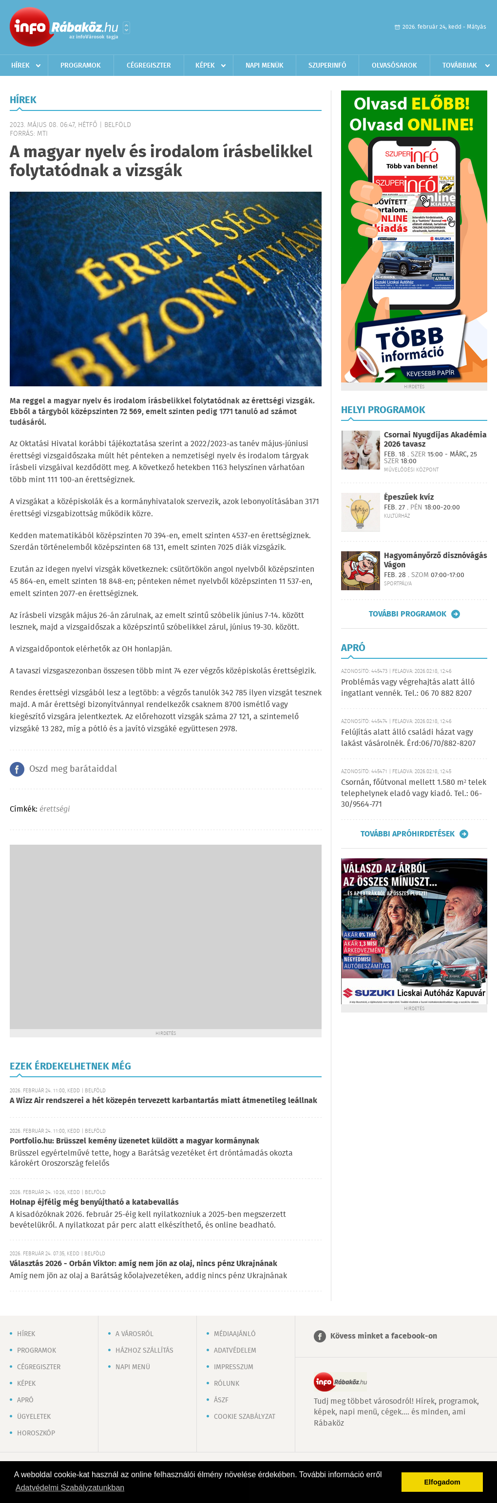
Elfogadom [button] (442, 1482)
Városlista (126, 27)
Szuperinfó (327, 65)
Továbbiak (459, 65)
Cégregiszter (149, 65)
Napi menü (132, 1367)
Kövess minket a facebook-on (383, 1336)
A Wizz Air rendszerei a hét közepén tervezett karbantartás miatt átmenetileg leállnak (163, 1101)
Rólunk (226, 1383)
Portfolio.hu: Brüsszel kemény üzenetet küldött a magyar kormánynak (134, 1141)
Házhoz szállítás (144, 1350)
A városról (134, 1334)
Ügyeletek (34, 1417)
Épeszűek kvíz (409, 497)
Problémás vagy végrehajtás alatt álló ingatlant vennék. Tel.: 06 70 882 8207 (408, 687)
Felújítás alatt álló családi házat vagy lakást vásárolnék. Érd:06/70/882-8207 (408, 737)
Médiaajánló (235, 1334)
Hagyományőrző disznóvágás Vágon (435, 560)
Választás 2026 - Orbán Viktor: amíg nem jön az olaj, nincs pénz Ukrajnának (143, 1264)
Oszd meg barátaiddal (73, 769)
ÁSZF (221, 1400)
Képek (205, 65)
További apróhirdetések (408, 834)
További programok (407, 614)
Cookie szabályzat (244, 1417)
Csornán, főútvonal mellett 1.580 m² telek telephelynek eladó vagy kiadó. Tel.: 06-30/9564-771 (413, 794)
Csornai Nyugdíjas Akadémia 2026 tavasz (435, 440)
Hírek (20, 65)
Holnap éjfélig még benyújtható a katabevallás (94, 1202)
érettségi (54, 809)
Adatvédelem (235, 1350)
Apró (25, 1400)
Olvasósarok (394, 65)
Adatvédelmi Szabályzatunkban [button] (70, 1488)
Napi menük (265, 65)
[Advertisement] (91, 936)
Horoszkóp (36, 1433)
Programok (80, 65)
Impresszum (233, 1367)
